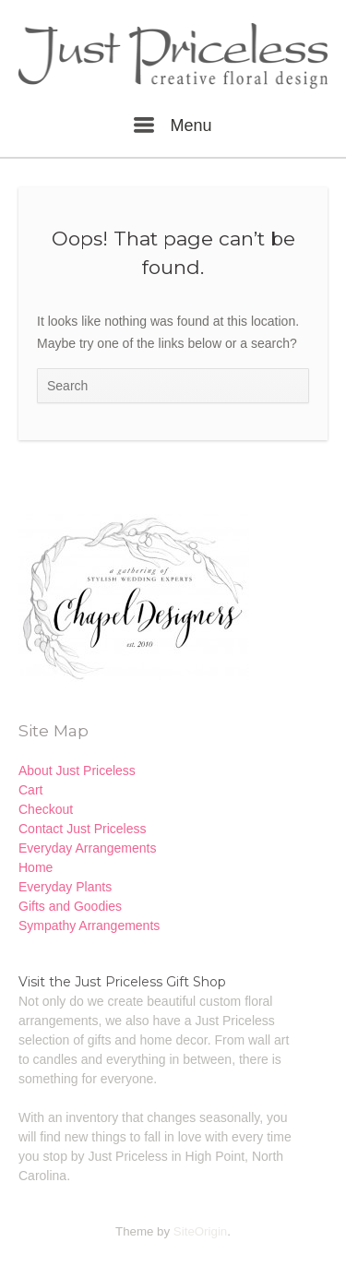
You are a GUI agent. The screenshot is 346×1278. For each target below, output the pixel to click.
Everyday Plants (65, 886)
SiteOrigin (200, 1231)
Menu (172, 125)
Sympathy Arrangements (89, 925)
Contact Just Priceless (82, 828)
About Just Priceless (77, 770)
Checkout (45, 809)
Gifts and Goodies (70, 906)
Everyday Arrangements (87, 848)
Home (35, 867)
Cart (30, 789)
